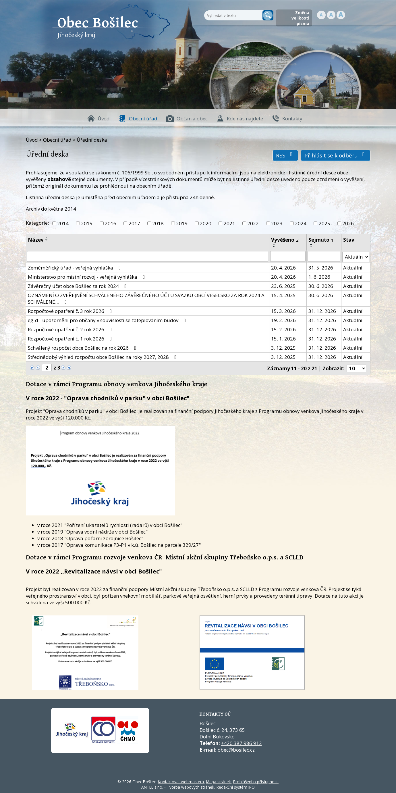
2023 (277, 223)
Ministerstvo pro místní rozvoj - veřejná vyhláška (87, 276)
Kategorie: (37, 223)
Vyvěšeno (285, 239)
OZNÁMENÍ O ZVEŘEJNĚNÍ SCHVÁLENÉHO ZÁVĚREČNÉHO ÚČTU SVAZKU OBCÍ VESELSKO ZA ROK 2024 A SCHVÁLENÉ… (146, 298)
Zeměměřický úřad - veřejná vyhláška (75, 267)
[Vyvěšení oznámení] (288, 256)
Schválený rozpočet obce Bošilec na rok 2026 (83, 347)
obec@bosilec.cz (236, 749)
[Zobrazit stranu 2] (47, 367)
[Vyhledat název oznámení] (147, 256)
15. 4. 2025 (283, 294)
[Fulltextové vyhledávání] (232, 15)
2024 (300, 223)
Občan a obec (192, 118)
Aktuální (352, 267)
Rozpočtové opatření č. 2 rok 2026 (71, 329)
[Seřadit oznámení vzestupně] (47, 237)
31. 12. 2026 (322, 310)
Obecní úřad (143, 118)
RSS (285, 155)
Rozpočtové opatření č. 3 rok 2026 (71, 310)
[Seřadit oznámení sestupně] (47, 240)
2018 (158, 223)
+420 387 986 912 (241, 742)
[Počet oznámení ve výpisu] (356, 368)
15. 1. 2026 (283, 338)
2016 (110, 223)
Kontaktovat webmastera (181, 781)
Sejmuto (321, 239)
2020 (205, 223)
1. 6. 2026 (319, 276)
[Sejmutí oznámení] (324, 256)
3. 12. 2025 (283, 347)
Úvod (104, 118)
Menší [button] (321, 15)
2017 (134, 223)
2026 (348, 223)
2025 (324, 223)
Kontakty (292, 118)
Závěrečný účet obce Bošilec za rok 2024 (78, 285)
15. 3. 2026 (283, 310)
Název (36, 239)
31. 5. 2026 (320, 267)
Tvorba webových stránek (190, 786)
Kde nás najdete (245, 118)
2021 (229, 223)
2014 (63, 223)
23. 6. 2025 (283, 285)
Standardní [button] (331, 15)
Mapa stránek (218, 781)
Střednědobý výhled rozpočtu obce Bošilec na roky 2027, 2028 (103, 356)
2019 (182, 223)
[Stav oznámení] (355, 256)
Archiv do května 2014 (51, 208)
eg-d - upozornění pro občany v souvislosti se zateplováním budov (108, 319)
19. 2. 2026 (283, 319)
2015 (86, 223)
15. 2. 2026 (283, 329)
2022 (253, 223)
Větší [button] (341, 15)
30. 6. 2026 (320, 285)
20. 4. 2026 (283, 267)
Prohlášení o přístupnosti (256, 781)
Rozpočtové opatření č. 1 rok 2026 (71, 338)
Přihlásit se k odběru (335, 155)
